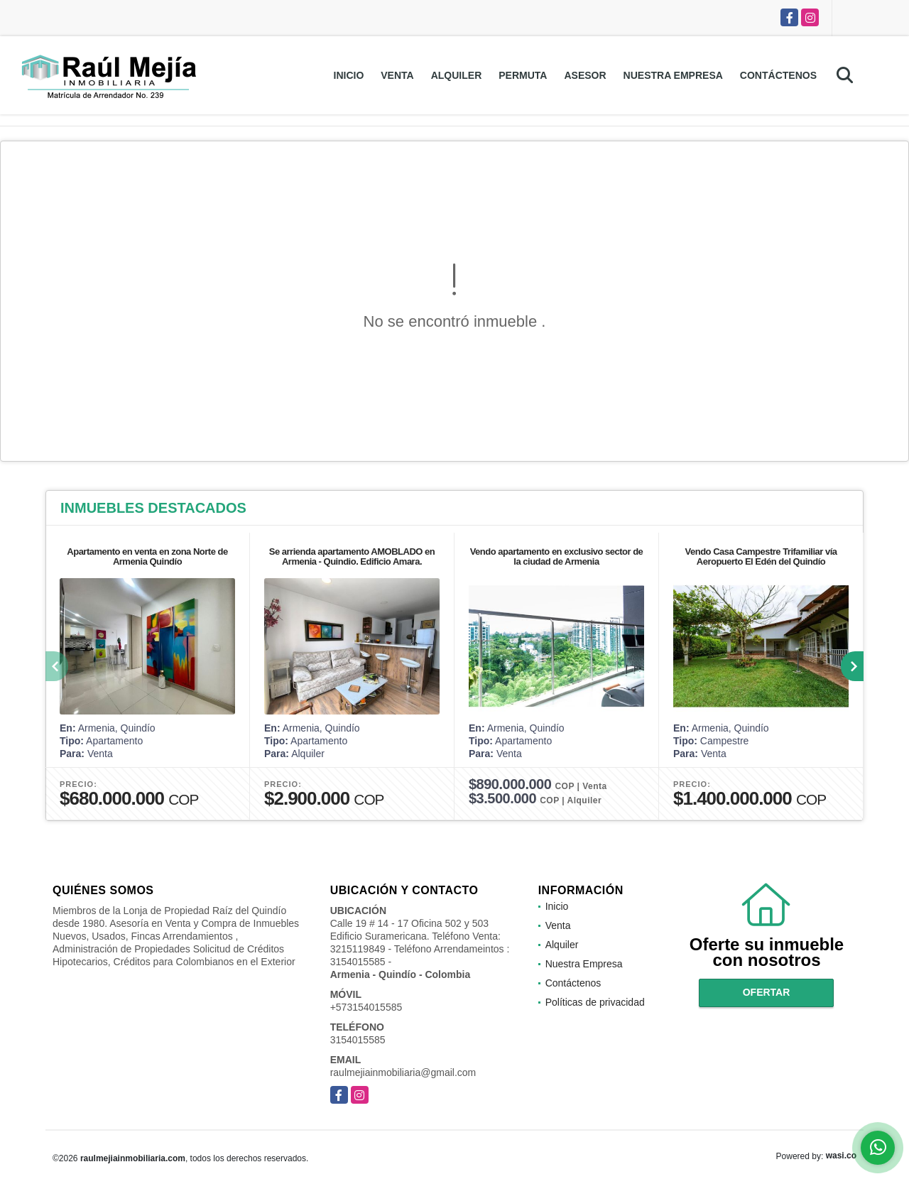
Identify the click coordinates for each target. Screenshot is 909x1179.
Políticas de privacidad (595, 1002)
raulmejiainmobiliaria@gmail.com (403, 1072)
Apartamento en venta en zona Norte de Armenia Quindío (147, 556)
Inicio (349, 75)
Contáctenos (778, 75)
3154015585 (358, 1039)
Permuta (523, 75)
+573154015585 (366, 1007)
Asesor (585, 75)
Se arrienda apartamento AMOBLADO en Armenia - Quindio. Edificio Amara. (352, 556)
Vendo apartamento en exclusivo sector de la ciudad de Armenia (556, 556)
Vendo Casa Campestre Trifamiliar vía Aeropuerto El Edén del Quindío (761, 556)
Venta (397, 75)
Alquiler (456, 75)
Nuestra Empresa (673, 75)
